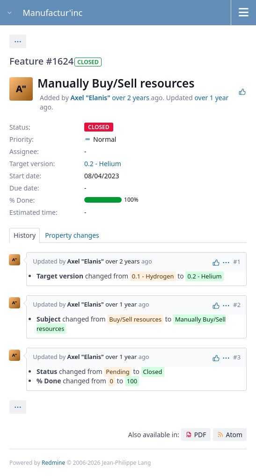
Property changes (72, 235)
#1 (237, 261)
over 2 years (130, 97)
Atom (234, 434)
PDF (200, 434)
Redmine (53, 463)
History (25, 235)
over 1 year (211, 97)
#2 (237, 304)
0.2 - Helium (102, 163)
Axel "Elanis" (90, 97)
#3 (237, 357)
